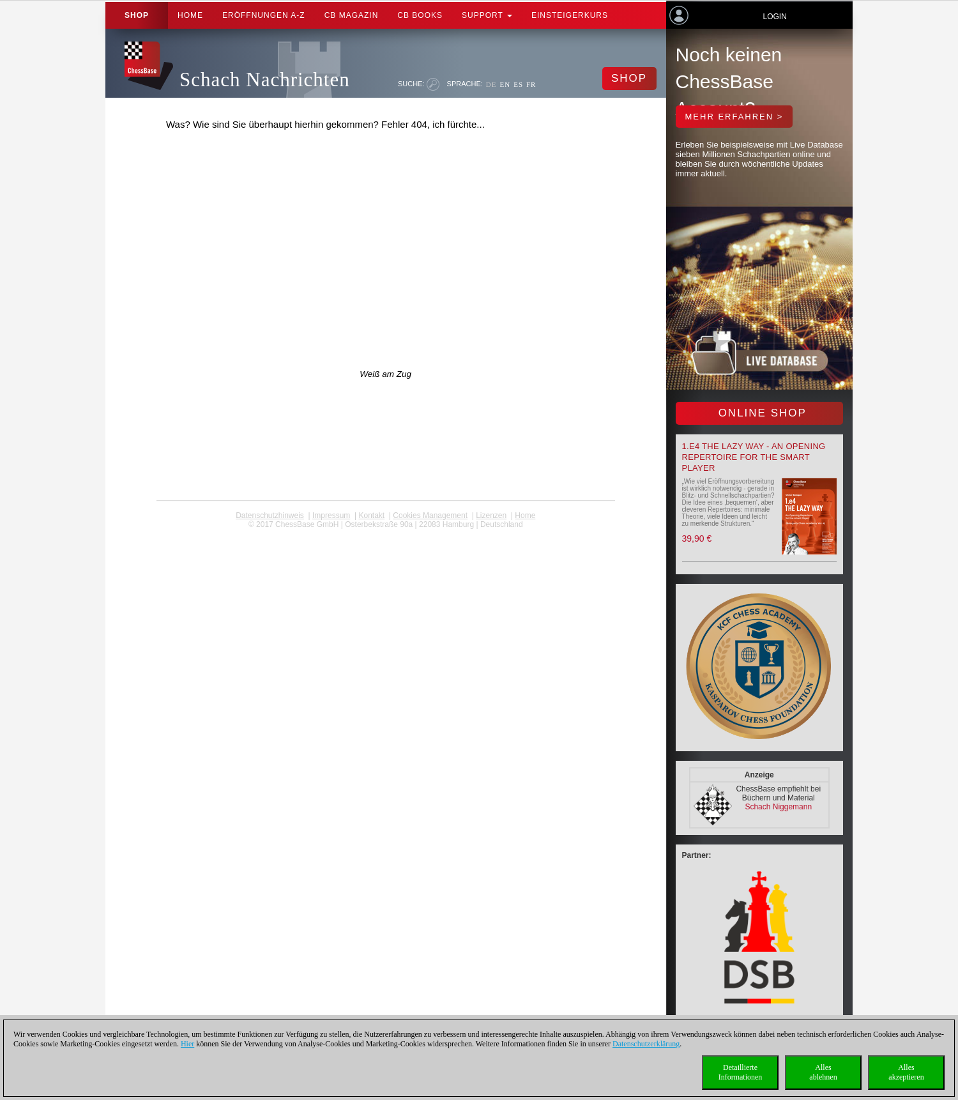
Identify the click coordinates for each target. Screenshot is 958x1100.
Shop (137, 15)
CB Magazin (351, 15)
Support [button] (487, 15)
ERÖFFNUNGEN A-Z (263, 15)
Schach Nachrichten (264, 79)
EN (504, 84)
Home (190, 15)
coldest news (385, 533)
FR (531, 84)
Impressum (331, 515)
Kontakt (371, 515)
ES (518, 84)
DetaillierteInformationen (740, 1072)
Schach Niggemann (778, 806)
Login (774, 16)
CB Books (420, 15)
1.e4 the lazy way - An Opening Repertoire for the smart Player (754, 457)
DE (491, 84)
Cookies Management (430, 515)
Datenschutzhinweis (270, 515)
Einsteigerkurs (569, 15)
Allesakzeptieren (906, 1072)
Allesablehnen (823, 1072)
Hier (187, 1043)
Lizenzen (491, 515)
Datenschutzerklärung (646, 1043)
